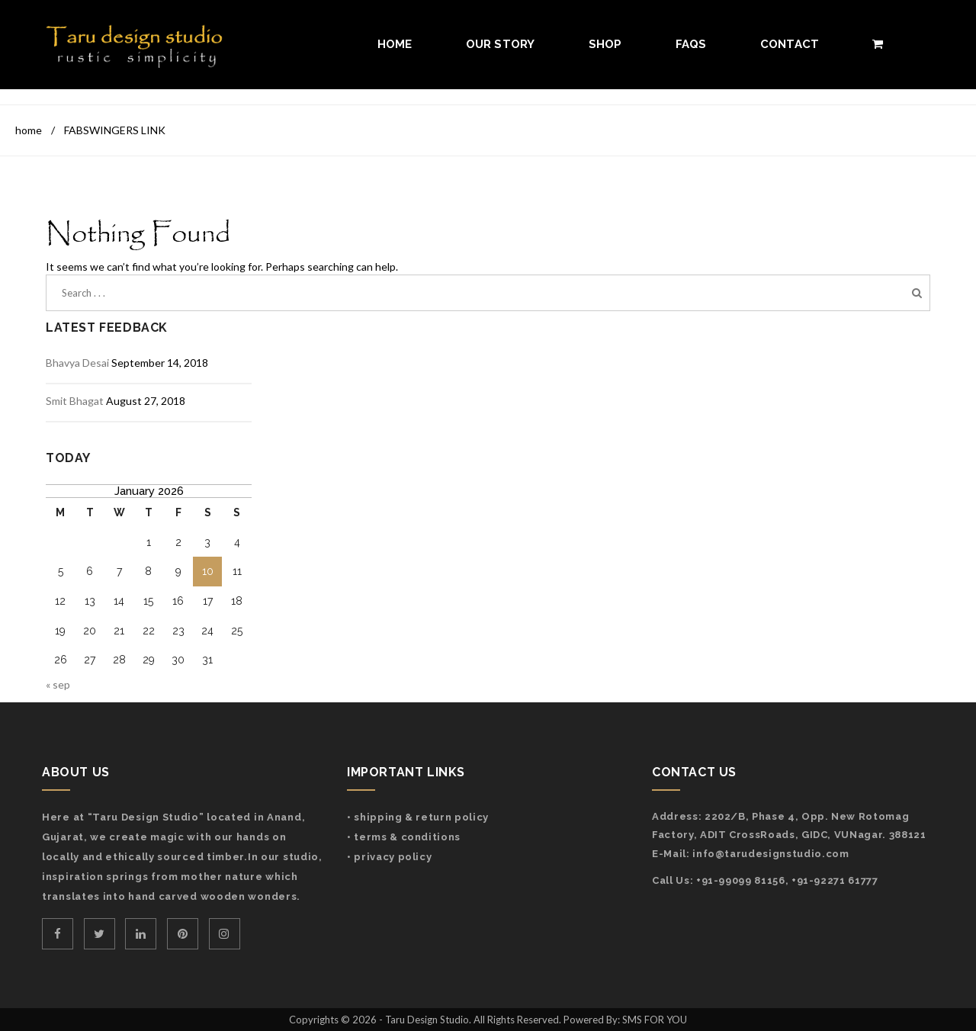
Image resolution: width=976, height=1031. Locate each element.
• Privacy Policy (389, 856)
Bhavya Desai (77, 362)
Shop (605, 44)
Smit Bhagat (75, 400)
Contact (790, 44)
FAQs (691, 44)
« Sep (58, 684)
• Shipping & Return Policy (418, 817)
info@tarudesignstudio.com (770, 853)
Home (395, 44)
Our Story (500, 44)
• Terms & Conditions (404, 837)
